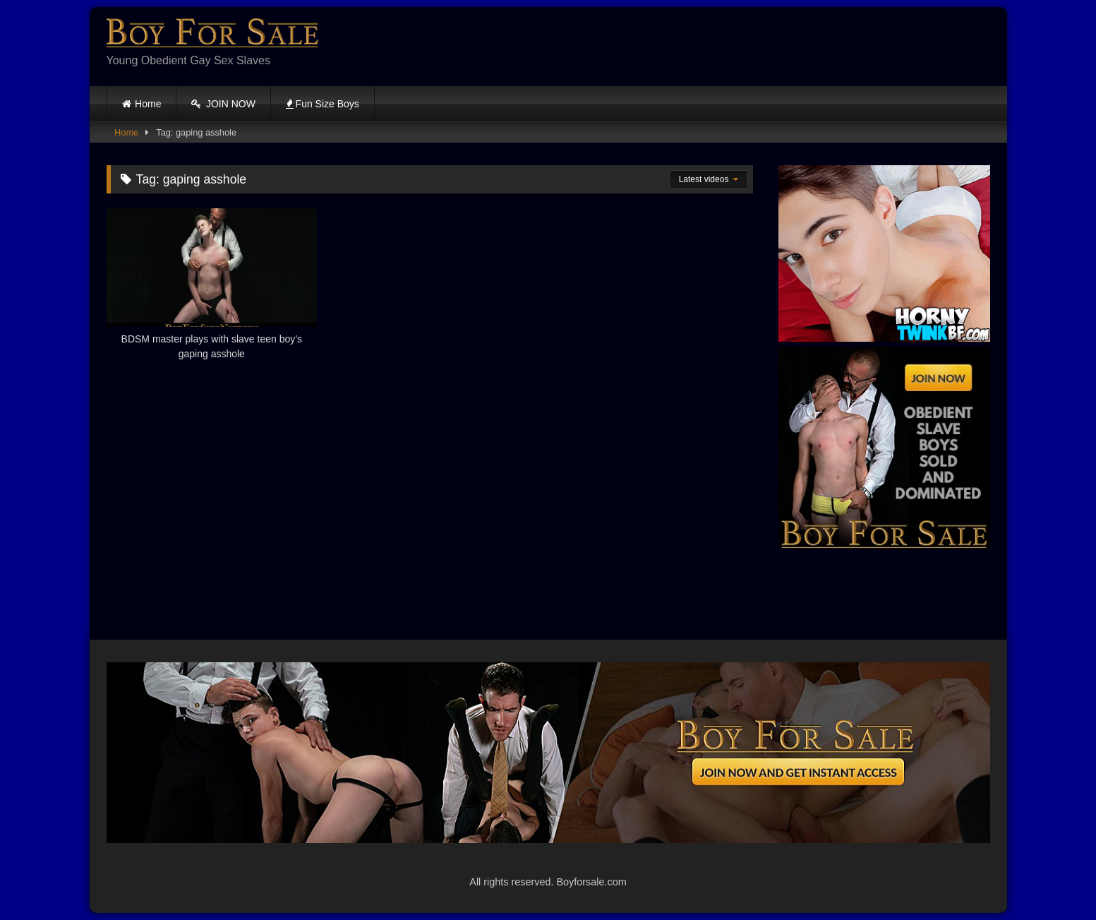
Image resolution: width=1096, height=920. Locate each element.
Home (148, 103)
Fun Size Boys (322, 103)
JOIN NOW (223, 103)
